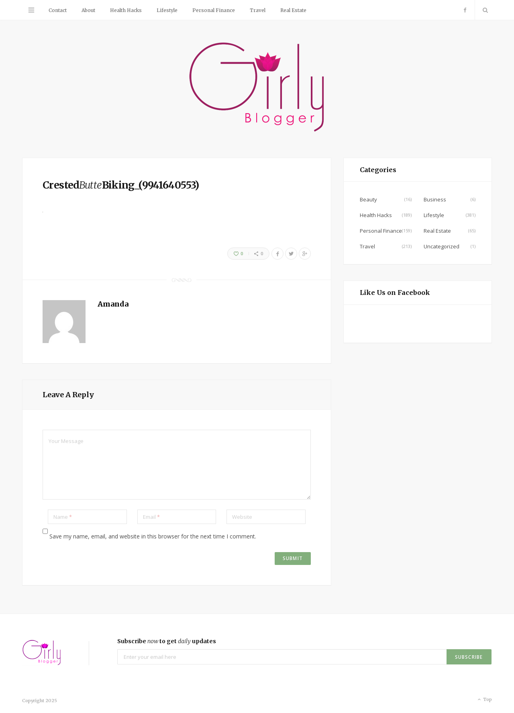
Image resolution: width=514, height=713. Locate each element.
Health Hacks (126, 10)
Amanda (113, 304)
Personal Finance (213, 10)
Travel (257, 10)
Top (484, 700)
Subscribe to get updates (166, 641)
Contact (58, 10)
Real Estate (293, 10)
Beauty (368, 199)
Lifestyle (167, 10)
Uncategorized (441, 246)
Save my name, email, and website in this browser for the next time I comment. (152, 536)
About (88, 10)
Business (435, 199)
